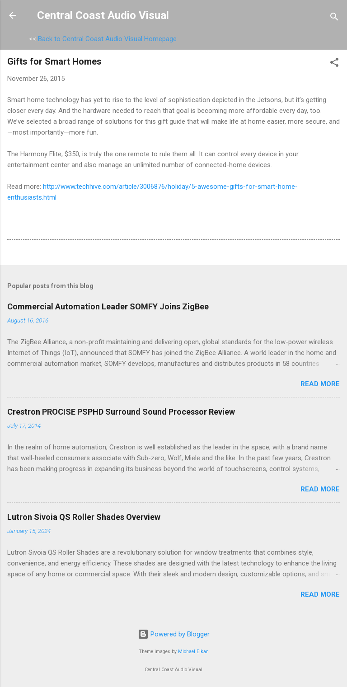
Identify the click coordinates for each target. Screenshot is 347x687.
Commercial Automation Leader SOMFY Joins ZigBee (108, 306)
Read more (320, 384)
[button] (334, 64)
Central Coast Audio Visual (103, 15)
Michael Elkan (193, 651)
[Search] (334, 18)
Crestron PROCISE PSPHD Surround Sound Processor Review (121, 411)
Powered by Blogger (174, 634)
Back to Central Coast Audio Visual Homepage (107, 39)
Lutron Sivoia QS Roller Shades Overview (83, 517)
